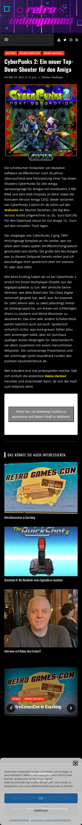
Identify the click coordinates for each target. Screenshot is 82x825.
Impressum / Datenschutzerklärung (51, 819)
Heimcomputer (29, 53)
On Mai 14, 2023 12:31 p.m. (20, 77)
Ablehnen (41, 810)
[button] (75, 763)
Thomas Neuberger (52, 77)
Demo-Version (55, 376)
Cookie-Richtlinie (18, 819)
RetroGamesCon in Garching (19, 517)
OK (41, 798)
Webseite (11, 210)
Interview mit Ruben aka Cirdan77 (22, 651)
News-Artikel (53, 53)
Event (16, 698)
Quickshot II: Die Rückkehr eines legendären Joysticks (33, 580)
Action (11, 53)
